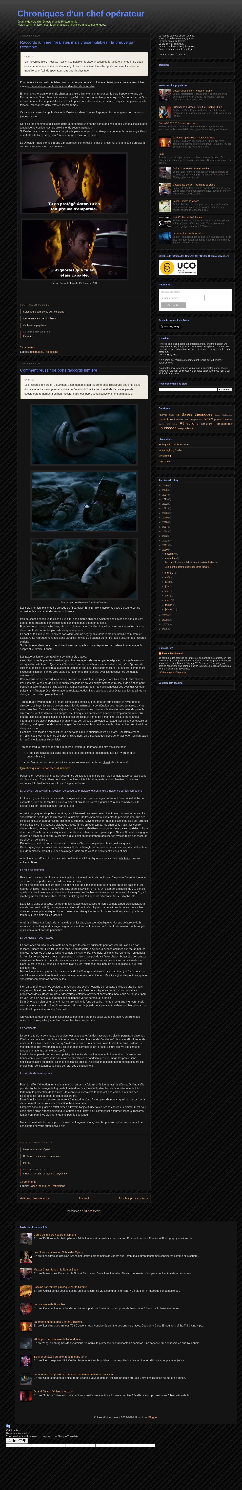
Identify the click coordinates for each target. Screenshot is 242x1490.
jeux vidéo (198, 420)
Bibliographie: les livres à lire (173, 444)
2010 (165, 549)
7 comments (27, 347)
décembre (170, 553)
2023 (165, 499)
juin (167, 586)
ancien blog (165, 455)
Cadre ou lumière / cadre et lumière (191, 168)
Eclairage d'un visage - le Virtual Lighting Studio (197, 107)
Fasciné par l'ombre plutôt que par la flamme (60, 1287)
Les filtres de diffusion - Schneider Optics (58, 1252)
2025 (165, 490)
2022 (165, 503)
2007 (165, 624)
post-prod (219, 419)
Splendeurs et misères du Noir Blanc (43, 311)
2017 (165, 526)
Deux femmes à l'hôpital (36, 1149)
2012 (165, 540)
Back (161, 154)
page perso (164, 461)
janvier (169, 609)
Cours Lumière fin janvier (186, 201)
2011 (165, 545)
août (167, 577)
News (208, 419)
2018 (165, 522)
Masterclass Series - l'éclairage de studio (194, 184)
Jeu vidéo (189, 419)
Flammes (28, 336)
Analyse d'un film (169, 414)
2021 (165, 508)
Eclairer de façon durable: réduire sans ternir (60, 1356)
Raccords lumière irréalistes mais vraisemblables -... (192, 562)
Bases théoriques (40, 1186)
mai (167, 591)
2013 (165, 536)
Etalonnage (227, 415)
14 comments (28, 1181)
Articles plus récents (34, 1198)
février (168, 605)
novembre (170, 558)
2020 (165, 513)
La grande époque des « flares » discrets (194, 137)
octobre (169, 572)
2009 (165, 615)
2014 (165, 531)
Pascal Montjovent (172, 653)
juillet (168, 581)
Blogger (152, 1417)
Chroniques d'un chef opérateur (81, 13)
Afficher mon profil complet (172, 672)
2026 (165, 485)
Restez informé (170, 291)
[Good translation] (11, 1441)
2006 (165, 629)
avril (167, 595)
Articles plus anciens (133, 1198)
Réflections (51, 351)
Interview (179, 419)
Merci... (27, 1162)
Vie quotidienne (185, 428)
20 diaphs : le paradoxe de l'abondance (57, 1339)
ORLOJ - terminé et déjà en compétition (45, 1173)
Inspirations (36, 351)
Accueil (83, 1198)
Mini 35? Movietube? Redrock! (188, 217)
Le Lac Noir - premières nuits (188, 233)
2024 (165, 494)
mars (168, 600)
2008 (165, 620)
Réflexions (206, 424)
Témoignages (223, 423)
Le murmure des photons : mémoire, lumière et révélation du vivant (74, 1374)
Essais (217, 415)
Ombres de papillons (34, 325)
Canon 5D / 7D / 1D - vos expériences (178, 123)
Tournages (167, 428)
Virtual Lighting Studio (170, 450)
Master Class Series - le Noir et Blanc (192, 90)
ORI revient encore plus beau (39, 318)
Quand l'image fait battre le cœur (53, 1391)
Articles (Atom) (92, 1211)
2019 (165, 517)
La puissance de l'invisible (49, 1304)
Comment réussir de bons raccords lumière (58, 370)
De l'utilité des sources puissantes (42, 1156)
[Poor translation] (22, 1441)
